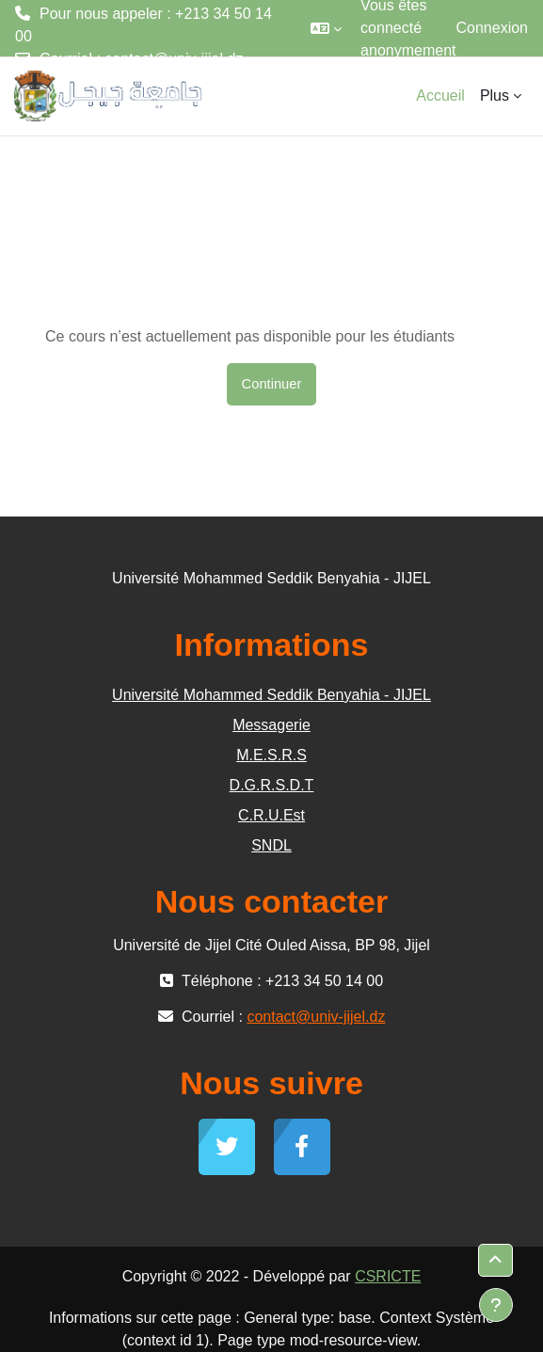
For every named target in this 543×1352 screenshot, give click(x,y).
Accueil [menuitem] (440, 95)
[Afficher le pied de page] (496, 1305)
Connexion (492, 28)
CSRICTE (388, 1276)
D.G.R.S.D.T (272, 785)
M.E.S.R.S (271, 755)
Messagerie (271, 725)
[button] (326, 28)
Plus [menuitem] (494, 95)
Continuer (272, 383)
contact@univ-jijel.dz (173, 59)
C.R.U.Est (271, 815)
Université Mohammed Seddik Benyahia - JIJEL (271, 695)
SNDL (271, 845)
